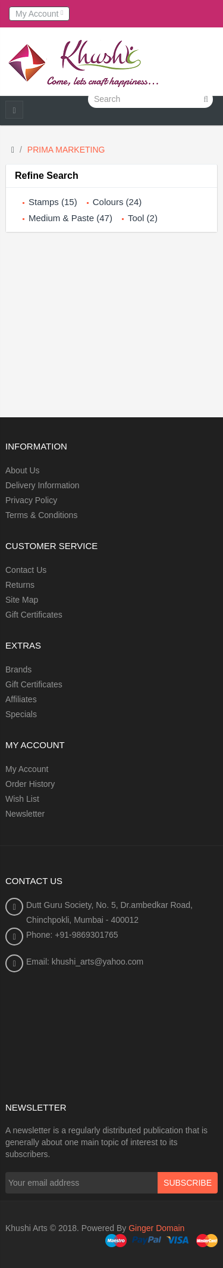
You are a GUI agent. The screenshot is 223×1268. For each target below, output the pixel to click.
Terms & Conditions (41, 515)
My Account (26, 769)
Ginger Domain (156, 1228)
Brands (18, 669)
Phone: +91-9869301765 (72, 935)
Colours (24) (117, 202)
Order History (30, 784)
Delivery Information (42, 485)
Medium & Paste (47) (70, 218)
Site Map (21, 599)
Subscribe (188, 1183)
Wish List (22, 799)
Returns (19, 585)
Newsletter (25, 814)
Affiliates (21, 699)
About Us (22, 470)
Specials (21, 714)
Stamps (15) (53, 202)
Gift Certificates (33, 614)
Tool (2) (143, 218)
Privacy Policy (31, 500)
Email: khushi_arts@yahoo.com (84, 961)
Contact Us (25, 570)
